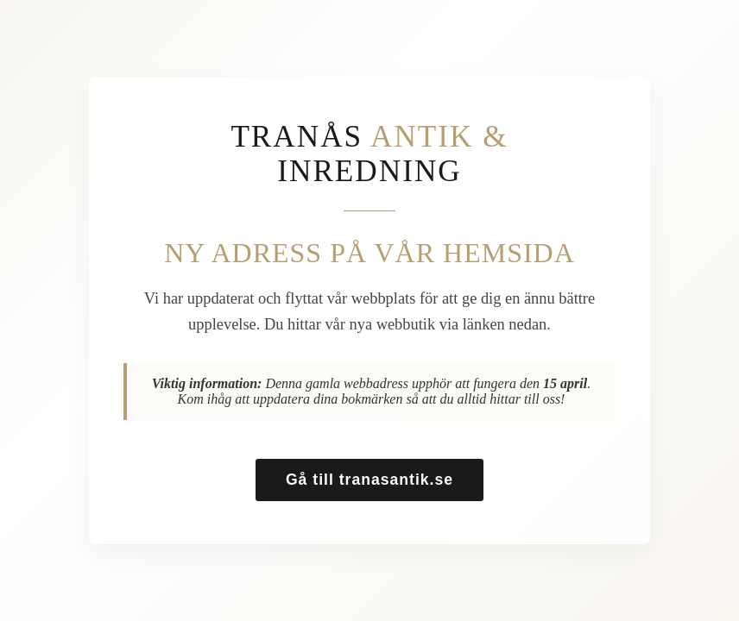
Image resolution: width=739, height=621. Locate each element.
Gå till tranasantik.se (369, 479)
